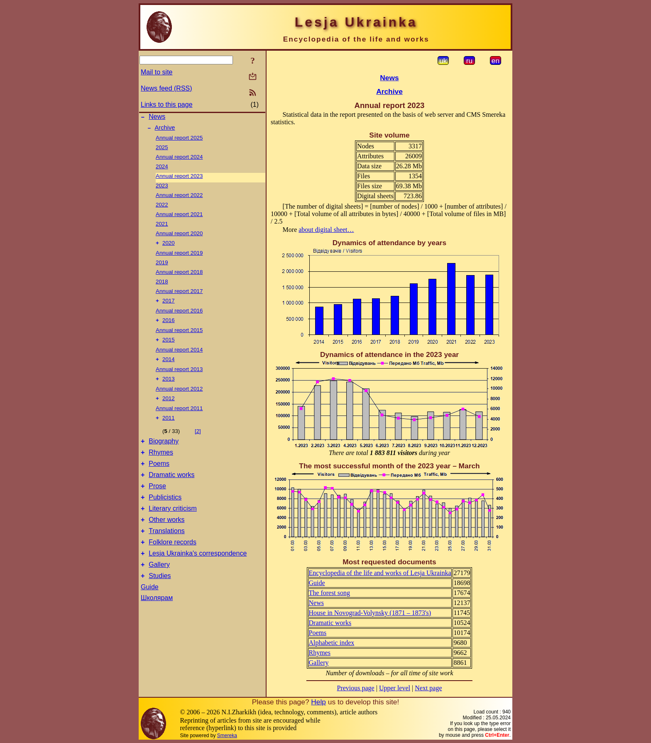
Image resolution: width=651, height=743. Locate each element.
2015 (168, 345)
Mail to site (156, 72)
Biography (164, 451)
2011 (168, 427)
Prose (157, 501)
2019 (162, 266)
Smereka (227, 735)
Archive (165, 130)
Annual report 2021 (179, 217)
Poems (159, 476)
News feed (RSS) (166, 88)
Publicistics (165, 513)
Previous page (355, 687)
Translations (167, 551)
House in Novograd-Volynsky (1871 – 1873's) (370, 612)
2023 (162, 188)
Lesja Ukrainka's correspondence (198, 576)
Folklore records (172, 563)
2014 (168, 366)
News (157, 117)
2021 (162, 226)
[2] (198, 440)
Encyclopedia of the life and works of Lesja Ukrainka (380, 572)
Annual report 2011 (179, 416)
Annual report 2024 (179, 159)
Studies (160, 601)
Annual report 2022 (179, 197)
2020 (168, 246)
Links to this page (167, 104)
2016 (168, 325)
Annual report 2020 (179, 236)
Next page (428, 687)
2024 (162, 169)
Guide (150, 612)
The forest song (329, 592)
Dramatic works (171, 488)
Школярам (157, 623)
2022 (162, 207)
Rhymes (161, 463)
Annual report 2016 (179, 315)
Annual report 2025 (179, 140)
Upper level (394, 687)
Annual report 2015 (179, 335)
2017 (168, 305)
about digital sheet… (326, 229)
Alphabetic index (332, 642)
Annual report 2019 (179, 256)
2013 (168, 386)
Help (318, 702)
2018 (162, 285)
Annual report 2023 (179, 178)
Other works (166, 538)
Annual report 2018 (179, 275)
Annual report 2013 (179, 376)
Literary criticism (173, 526)
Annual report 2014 (179, 355)
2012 (168, 406)
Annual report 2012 (179, 396)
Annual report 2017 (179, 294)
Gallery (159, 588)
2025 (162, 150)
